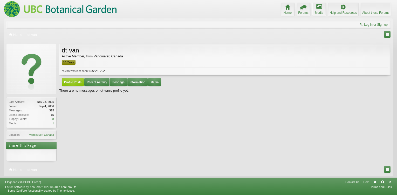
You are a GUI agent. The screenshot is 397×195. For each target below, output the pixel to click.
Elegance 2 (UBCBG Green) (23, 182)
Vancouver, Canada (41, 134)
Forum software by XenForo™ (41, 187)
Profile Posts (72, 82)
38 (52, 118)
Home (375, 182)
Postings (118, 82)
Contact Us (352, 182)
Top (382, 182)
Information (138, 82)
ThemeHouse (65, 190)
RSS (390, 182)
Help (366, 182)
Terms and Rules (381, 187)
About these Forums (375, 13)
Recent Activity (97, 82)
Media (154, 82)
